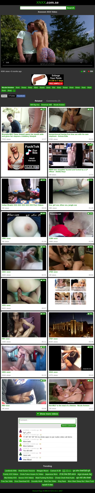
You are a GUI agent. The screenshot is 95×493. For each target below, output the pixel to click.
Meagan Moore (42, 471)
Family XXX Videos (10, 474)
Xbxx (36, 87)
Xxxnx (42, 87)
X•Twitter (11, 96)
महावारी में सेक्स (47, 485)
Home (34, 491)
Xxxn (84, 87)
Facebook (21, 96)
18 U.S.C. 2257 (57, 491)
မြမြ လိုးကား (67, 471)
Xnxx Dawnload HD (21, 481)
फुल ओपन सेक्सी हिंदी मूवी (81, 471)
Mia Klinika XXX (10, 478)
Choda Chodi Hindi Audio (64, 478)
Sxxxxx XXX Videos (26, 478)
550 (90, 71)
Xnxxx (23, 87)
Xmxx (77, 87)
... (14, 90)
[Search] (43, 8)
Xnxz (10, 90)
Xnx (53, 87)
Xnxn (71, 87)
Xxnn (4, 90)
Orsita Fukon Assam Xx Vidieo (31, 474)
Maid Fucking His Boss (44, 478)
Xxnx (48, 87)
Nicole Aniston (8, 87)
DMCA (46, 491)
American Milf (46, 105)
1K (83, 71)
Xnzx (89, 87)
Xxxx (18, 87)
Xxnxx (65, 87)
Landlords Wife (11, 471)
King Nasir (62, 481)
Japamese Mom (51, 474)
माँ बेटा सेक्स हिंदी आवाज (67, 474)
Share (4, 96)
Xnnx (30, 87)
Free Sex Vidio (7, 481)
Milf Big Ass (34, 105)
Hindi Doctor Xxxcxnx (26, 471)
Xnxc (59, 87)
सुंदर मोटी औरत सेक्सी (83, 478)
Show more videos (47, 414)
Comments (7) (53, 101)
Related (38, 101)
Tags (41, 491)
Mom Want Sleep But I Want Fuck (81, 481)
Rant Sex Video (50, 481)
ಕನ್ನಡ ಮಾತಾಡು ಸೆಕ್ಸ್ (85, 474)
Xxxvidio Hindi (36, 481)
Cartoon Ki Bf (55, 471)
